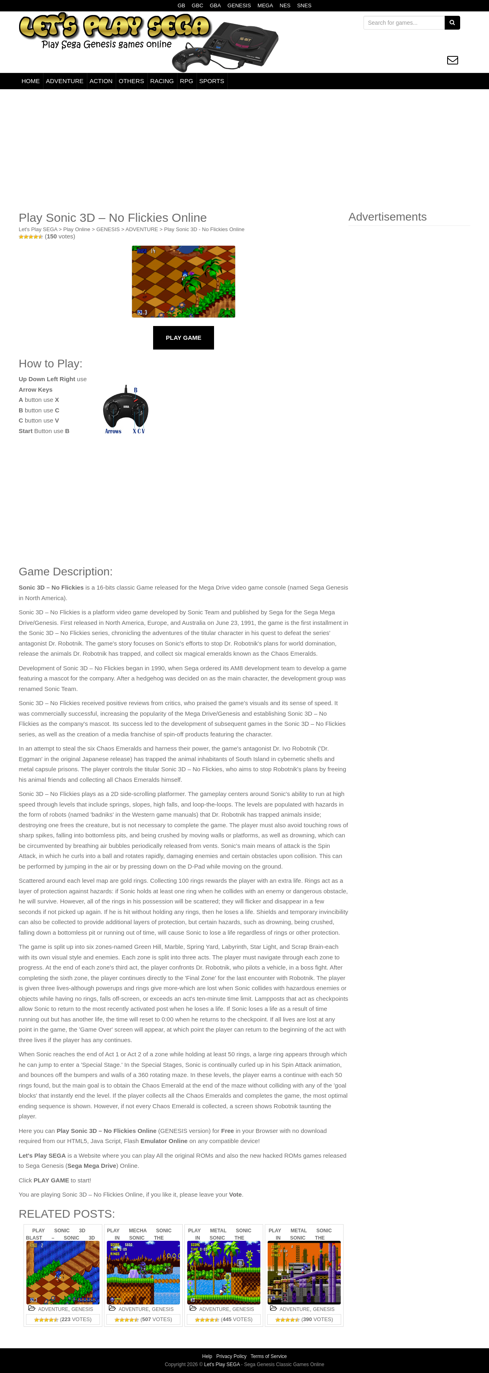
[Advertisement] (244, 150)
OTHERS (131, 80)
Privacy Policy (231, 1356)
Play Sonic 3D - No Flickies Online (204, 229)
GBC (197, 5)
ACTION (101, 80)
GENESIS (239, 5)
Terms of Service (269, 1356)
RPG (186, 80)
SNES (304, 5)
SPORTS (211, 80)
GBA (215, 5)
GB (181, 5)
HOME (31, 80)
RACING (162, 80)
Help (207, 1356)
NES (285, 5)
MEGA (265, 5)
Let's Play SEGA (38, 229)
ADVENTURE (65, 80)
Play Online (76, 229)
